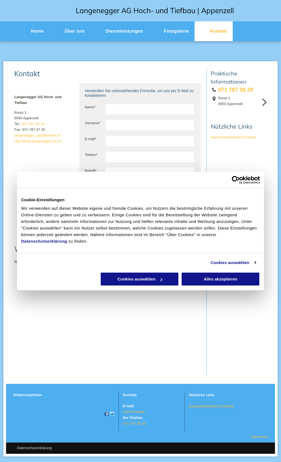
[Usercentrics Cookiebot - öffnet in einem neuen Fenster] (236, 180)
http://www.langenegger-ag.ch (37, 141)
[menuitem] (32, 31)
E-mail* (90, 139)
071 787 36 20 (33, 124)
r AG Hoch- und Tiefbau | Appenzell (175, 10)
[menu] (269, 30)
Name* (90, 107)
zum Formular (134, 412)
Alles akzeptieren (220, 279)
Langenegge (96, 10)
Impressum (259, 437)
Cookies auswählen (230, 262)
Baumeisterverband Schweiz (233, 137)
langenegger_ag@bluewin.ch (37, 135)
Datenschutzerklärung (44, 241)
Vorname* (92, 123)
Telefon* (91, 155)
